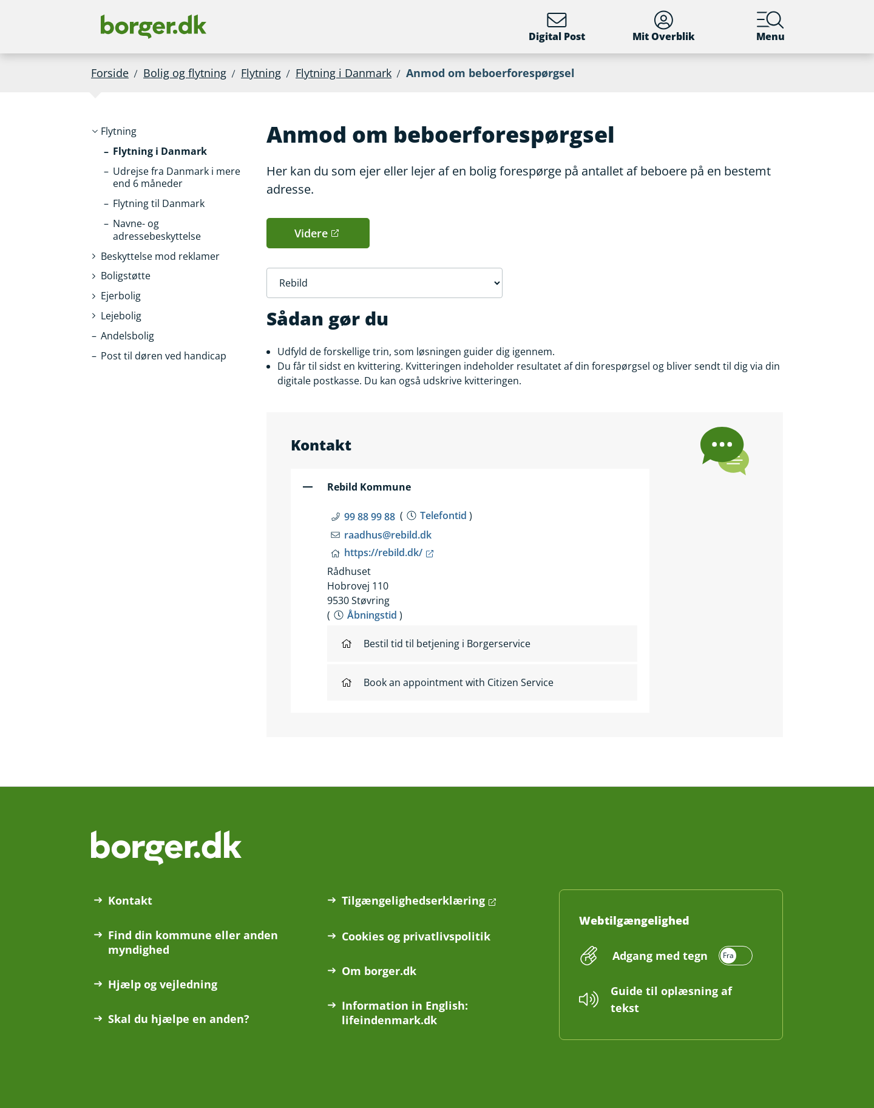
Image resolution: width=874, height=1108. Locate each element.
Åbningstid (372, 615)
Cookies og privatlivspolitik (416, 936)
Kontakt (130, 900)
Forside (110, 73)
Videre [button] (311, 233)
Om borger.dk (379, 971)
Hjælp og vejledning (162, 984)
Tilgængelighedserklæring (413, 900)
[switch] (680, 955)
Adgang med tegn (660, 955)
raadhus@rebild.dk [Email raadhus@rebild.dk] (388, 535)
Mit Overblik (663, 26)
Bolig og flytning (184, 73)
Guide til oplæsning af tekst (671, 999)
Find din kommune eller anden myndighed (193, 942)
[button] (118, 131)
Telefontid (443, 515)
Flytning (261, 73)
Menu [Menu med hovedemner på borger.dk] (770, 26)
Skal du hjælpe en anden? (178, 1018)
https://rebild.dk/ (383, 552)
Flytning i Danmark (343, 73)
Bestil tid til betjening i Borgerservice (436, 643)
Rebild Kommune (369, 487)
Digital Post (557, 26)
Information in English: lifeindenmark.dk (405, 1012)
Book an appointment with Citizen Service (448, 682)
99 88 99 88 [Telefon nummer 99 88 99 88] (369, 516)
